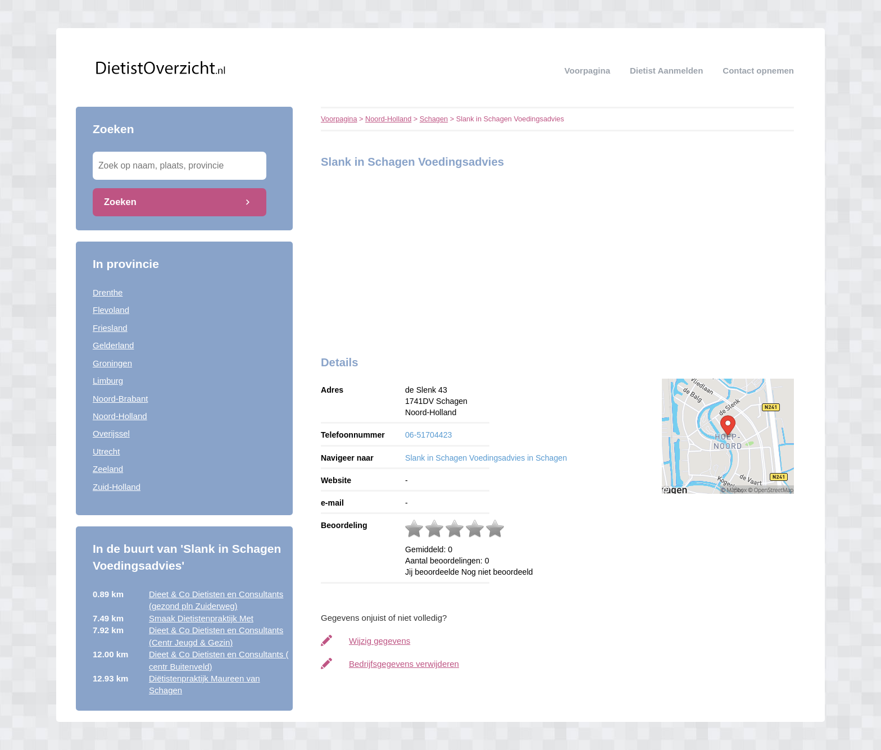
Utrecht (106, 451)
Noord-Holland (120, 416)
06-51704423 (428, 434)
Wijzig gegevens (379, 641)
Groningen (112, 363)
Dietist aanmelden (666, 70)
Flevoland (111, 310)
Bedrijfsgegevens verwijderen (404, 664)
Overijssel (111, 433)
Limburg (108, 380)
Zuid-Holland (116, 487)
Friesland (110, 328)
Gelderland (113, 345)
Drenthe (107, 292)
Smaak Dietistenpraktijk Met (201, 618)
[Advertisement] (391, 259)
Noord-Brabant (120, 398)
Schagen (434, 119)
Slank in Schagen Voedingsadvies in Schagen (486, 457)
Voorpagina (587, 70)
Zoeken (120, 202)
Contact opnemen (758, 70)
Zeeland (108, 469)
